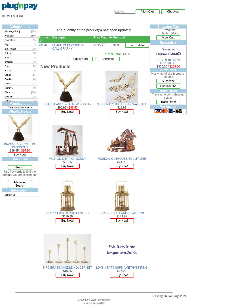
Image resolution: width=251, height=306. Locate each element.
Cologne (9, 101)
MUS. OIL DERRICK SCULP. (67, 158)
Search (20, 167)
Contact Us (10, 195)
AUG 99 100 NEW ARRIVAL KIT (168, 61)
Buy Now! (20, 154)
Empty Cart (80, 58)
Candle (8, 75)
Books (7, 57)
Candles (8, 79)
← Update (137, 45)
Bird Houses (10, 49)
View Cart (147, 11)
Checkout (173, 11)
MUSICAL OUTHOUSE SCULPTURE (122, 158)
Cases (8, 83)
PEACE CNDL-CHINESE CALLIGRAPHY (68, 47)
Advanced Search (19, 184)
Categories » (19, 27)
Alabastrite (10, 40)
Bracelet (8, 62)
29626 (43, 45)
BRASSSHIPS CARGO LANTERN (67, 213)
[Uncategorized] (12, 31)
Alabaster (9, 35)
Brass (7, 66)
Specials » (168, 42)
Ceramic (9, 88)
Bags (7, 44)
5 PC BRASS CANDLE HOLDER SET (67, 267)
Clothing (8, 96)
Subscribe (168, 81)
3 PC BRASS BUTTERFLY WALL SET (122, 104)
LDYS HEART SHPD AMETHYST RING (121, 267)
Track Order (168, 101)
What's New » (20, 111)
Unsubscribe (168, 86)
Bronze (8, 70)
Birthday (8, 53)
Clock (7, 92)
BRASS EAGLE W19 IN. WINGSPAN (20, 145)
